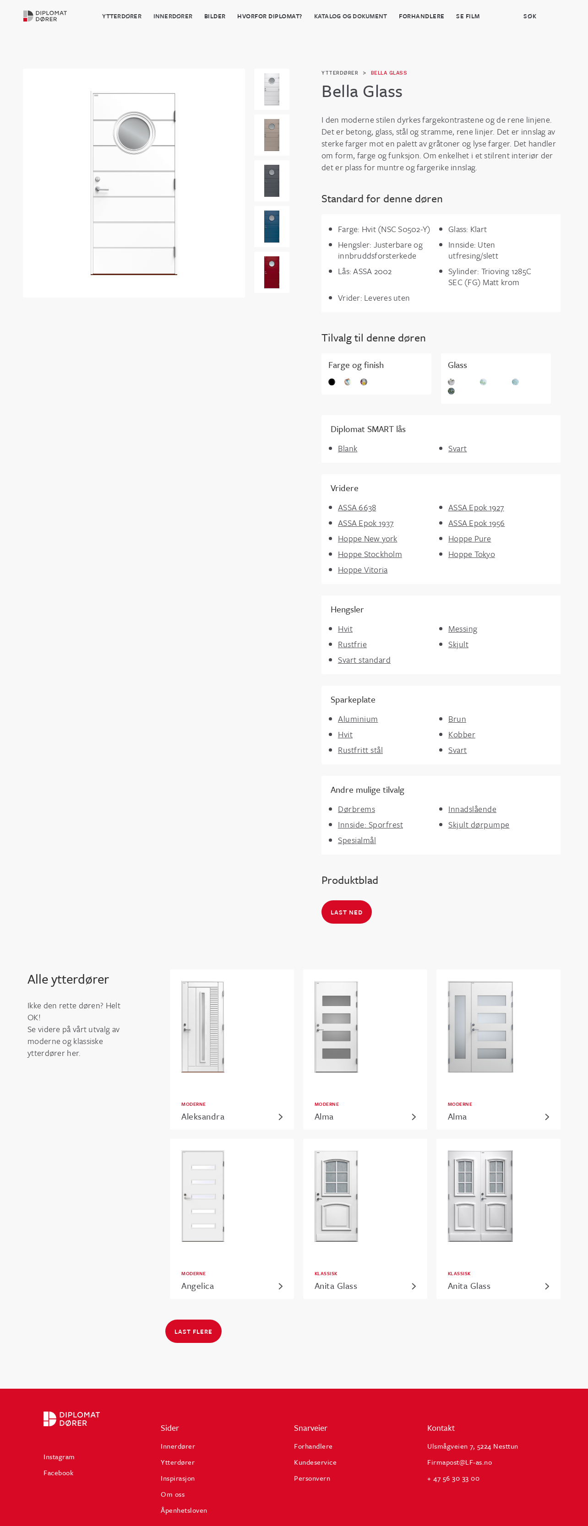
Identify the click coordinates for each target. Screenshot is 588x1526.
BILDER (215, 16)
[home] (50, 16)
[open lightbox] (134, 183)
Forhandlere (422, 16)
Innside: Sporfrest (370, 824)
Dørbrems (356, 809)
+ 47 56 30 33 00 (453, 1478)
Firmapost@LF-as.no (459, 1461)
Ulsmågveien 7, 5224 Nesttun (472, 1445)
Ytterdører (122, 16)
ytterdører (339, 73)
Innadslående (472, 809)
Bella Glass (389, 73)
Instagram (59, 1456)
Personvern (312, 1478)
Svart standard (364, 660)
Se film (468, 16)
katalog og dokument (350, 16)
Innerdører (173, 16)
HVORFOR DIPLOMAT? (269, 16)
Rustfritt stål (360, 750)
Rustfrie (352, 644)
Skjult (458, 644)
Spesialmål (357, 840)
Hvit (345, 628)
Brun (457, 719)
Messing (463, 628)
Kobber (461, 734)
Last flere (193, 1331)
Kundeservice (315, 1461)
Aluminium (358, 719)
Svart (457, 448)
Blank (348, 448)
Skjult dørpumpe (479, 824)
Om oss (173, 1494)
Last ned (347, 912)
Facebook (58, 1472)
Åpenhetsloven (184, 1510)
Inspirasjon (178, 1478)
